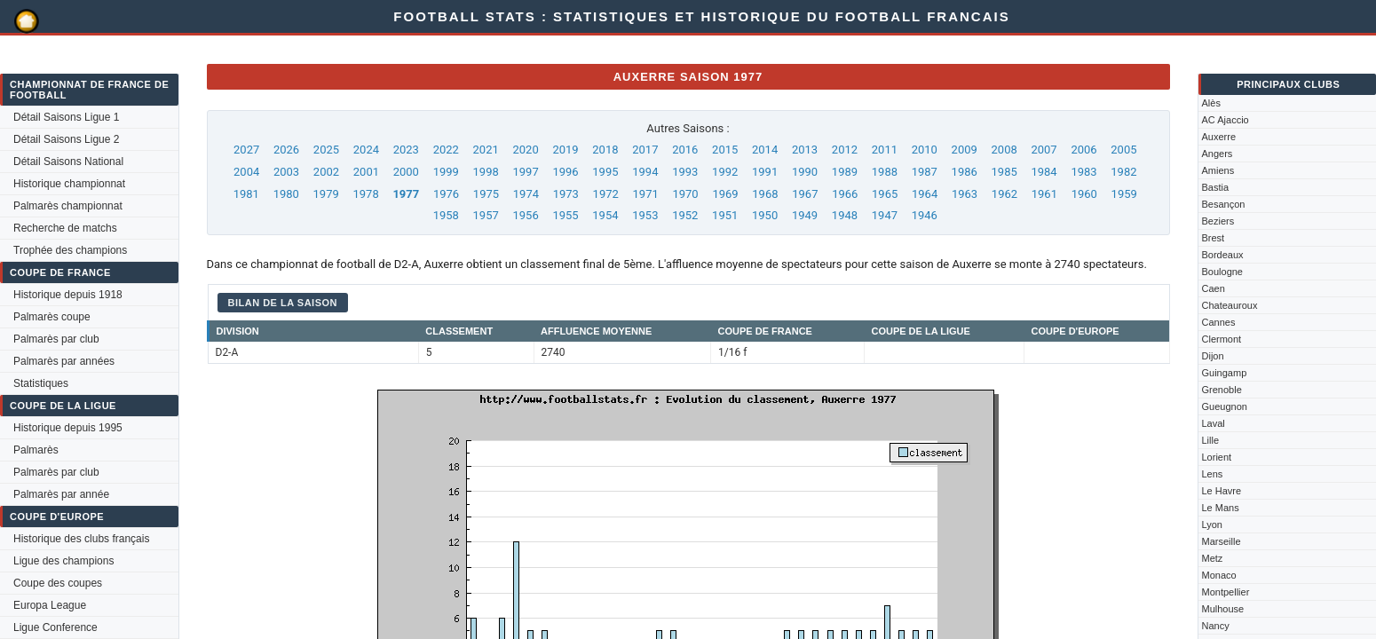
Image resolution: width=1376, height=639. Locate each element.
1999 (446, 171)
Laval (1213, 423)
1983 (1083, 171)
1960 (1084, 194)
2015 (725, 149)
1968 (765, 194)
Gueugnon (1224, 406)
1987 (924, 171)
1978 (365, 194)
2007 (1043, 149)
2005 (1123, 149)
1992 (725, 171)
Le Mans (1220, 507)
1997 (525, 171)
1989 (845, 171)
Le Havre (1222, 490)
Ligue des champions (63, 561)
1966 (845, 194)
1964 (924, 194)
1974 (526, 194)
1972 (606, 194)
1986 (964, 171)
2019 (565, 149)
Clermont (1222, 339)
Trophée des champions (70, 250)
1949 (805, 215)
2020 (525, 149)
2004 (246, 171)
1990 (805, 171)
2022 (446, 149)
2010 (924, 149)
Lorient (1217, 457)
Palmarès (36, 450)
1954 (605, 215)
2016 (685, 149)
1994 (645, 171)
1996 (565, 171)
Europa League (49, 605)
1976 (446, 194)
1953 (645, 215)
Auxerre (1219, 136)
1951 (725, 215)
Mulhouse (1223, 609)
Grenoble (1222, 389)
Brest (1213, 238)
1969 (725, 194)
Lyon (1212, 524)
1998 (486, 171)
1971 (646, 194)
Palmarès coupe (52, 317)
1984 (1043, 171)
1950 (765, 215)
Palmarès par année (61, 494)
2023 (406, 149)
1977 (405, 194)
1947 (885, 215)
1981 (246, 194)
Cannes (1219, 322)
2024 (366, 149)
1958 (446, 215)
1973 (566, 194)
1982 (1123, 171)
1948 (845, 215)
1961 (1044, 194)
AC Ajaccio (1225, 119)
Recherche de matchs (65, 228)
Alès (1211, 103)
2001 (366, 171)
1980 (286, 194)
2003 (286, 171)
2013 (805, 149)
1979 (326, 194)
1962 (1004, 194)
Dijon (1213, 356)
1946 (924, 215)
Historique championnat (69, 184)
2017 (645, 149)
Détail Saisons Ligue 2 (66, 139)
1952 (685, 215)
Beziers (1218, 221)
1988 (885, 171)
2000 (406, 171)
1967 (805, 194)
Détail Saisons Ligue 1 (66, 117)
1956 (525, 215)
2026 (286, 149)
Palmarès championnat (68, 206)
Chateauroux (1230, 305)
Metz (1212, 558)
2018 (605, 149)
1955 (565, 215)
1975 (486, 194)
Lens (1212, 474)
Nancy (1216, 625)
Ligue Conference (55, 627)
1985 (1004, 171)
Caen (1213, 288)
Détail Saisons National (68, 161)
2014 (765, 149)
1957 (486, 215)
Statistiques (40, 383)
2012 (845, 149)
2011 (885, 149)
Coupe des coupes (57, 583)
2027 (246, 149)
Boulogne (1223, 271)
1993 (685, 171)
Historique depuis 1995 (68, 428)
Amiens (1218, 170)
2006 (1083, 149)
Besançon (1224, 204)
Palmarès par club (56, 339)
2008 (1004, 149)
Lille (1211, 440)
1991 (765, 171)
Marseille (1221, 541)
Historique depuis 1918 (68, 294)
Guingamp (1224, 372)
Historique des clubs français (81, 538)
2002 (326, 171)
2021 (486, 149)
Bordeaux (1223, 254)
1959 (1124, 194)
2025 (326, 149)
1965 (885, 194)
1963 (964, 194)
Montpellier (1226, 592)
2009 (964, 149)
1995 (605, 171)
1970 (685, 194)
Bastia (1216, 187)
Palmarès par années (64, 361)
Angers (1217, 153)
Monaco (1219, 575)
